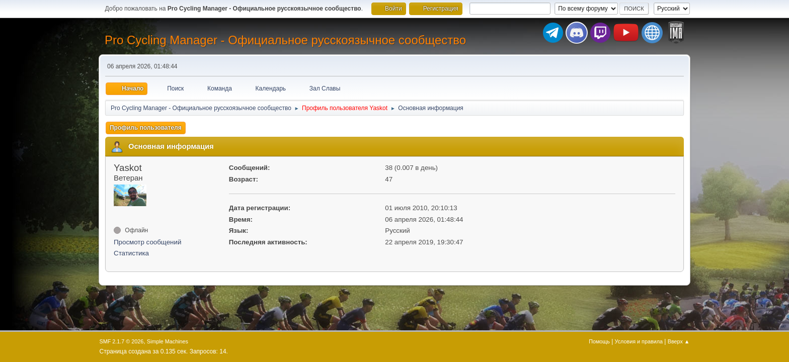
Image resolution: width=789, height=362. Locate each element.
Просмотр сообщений (147, 242)
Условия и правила (639, 341)
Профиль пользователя (146, 127)
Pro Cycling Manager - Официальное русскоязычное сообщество (285, 40)
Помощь (599, 341)
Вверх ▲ (679, 341)
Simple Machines (167, 341)
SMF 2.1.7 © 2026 (122, 341)
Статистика (131, 253)
